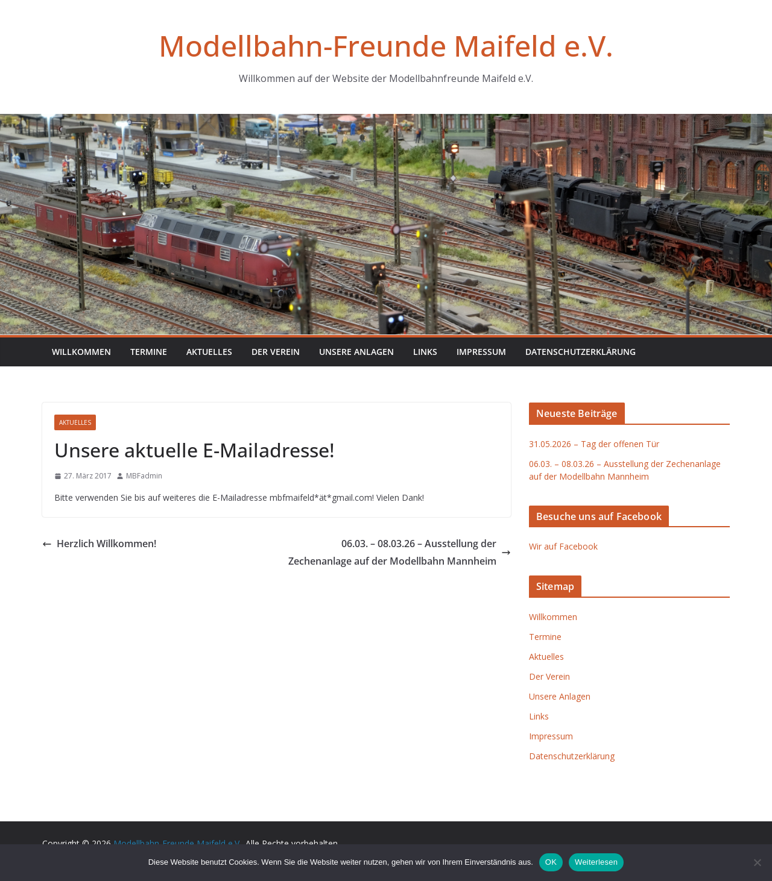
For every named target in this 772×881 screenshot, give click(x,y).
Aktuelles (209, 351)
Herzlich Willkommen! (99, 543)
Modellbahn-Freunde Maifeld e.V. (386, 45)
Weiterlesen (596, 862)
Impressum (481, 351)
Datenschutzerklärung (580, 351)
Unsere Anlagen (356, 351)
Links (425, 351)
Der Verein (276, 351)
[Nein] (757, 862)
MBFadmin (144, 476)
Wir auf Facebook (563, 546)
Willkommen (81, 351)
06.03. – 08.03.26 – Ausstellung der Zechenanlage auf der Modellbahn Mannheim (399, 552)
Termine (148, 351)
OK (551, 862)
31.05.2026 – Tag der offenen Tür (594, 444)
